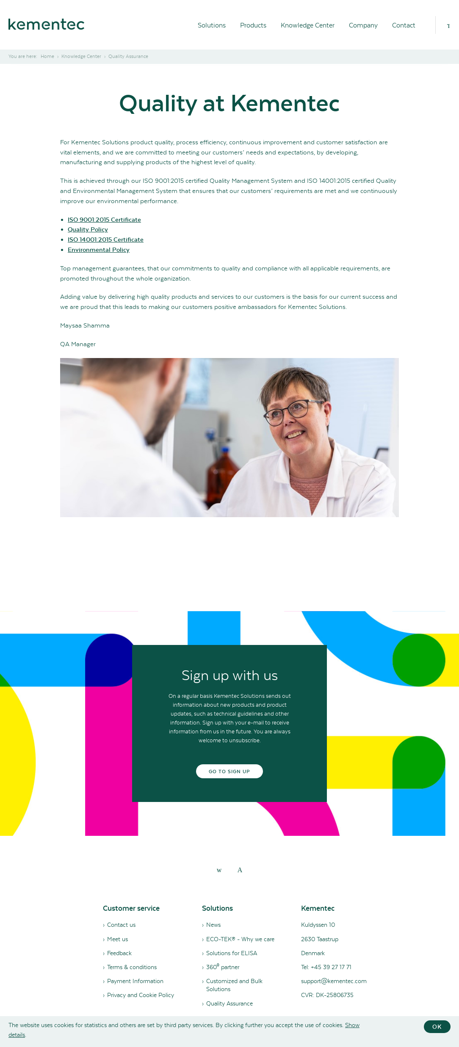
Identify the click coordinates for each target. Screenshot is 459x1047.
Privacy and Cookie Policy (140, 995)
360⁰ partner (222, 967)
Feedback (119, 953)
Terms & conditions (132, 967)
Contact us (121, 924)
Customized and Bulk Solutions (234, 985)
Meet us (117, 939)
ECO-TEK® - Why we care (240, 939)
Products (253, 25)
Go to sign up (230, 771)
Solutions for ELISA (231, 953)
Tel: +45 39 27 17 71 (326, 967)
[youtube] (240, 869)
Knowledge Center (308, 25)
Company (363, 25)
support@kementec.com (334, 981)
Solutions (212, 25)
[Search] (448, 25)
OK (437, 1026)
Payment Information (135, 981)
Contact (403, 25)
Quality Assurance (229, 1003)
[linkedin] (219, 869)
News (213, 924)
